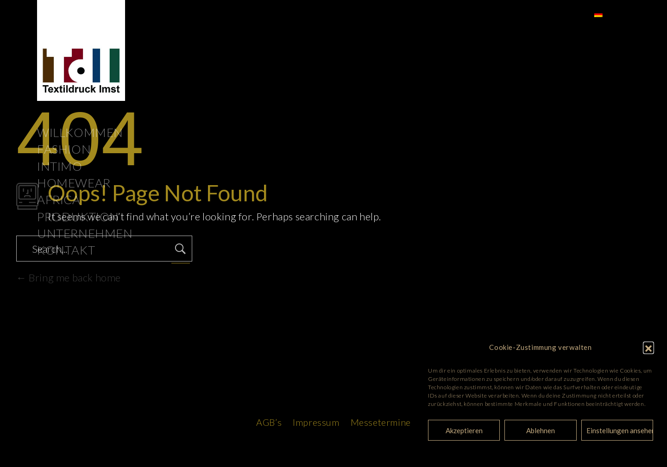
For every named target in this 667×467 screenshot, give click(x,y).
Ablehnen (540, 430)
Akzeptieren (464, 430)
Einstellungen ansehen (619, 430)
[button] (648, 347)
